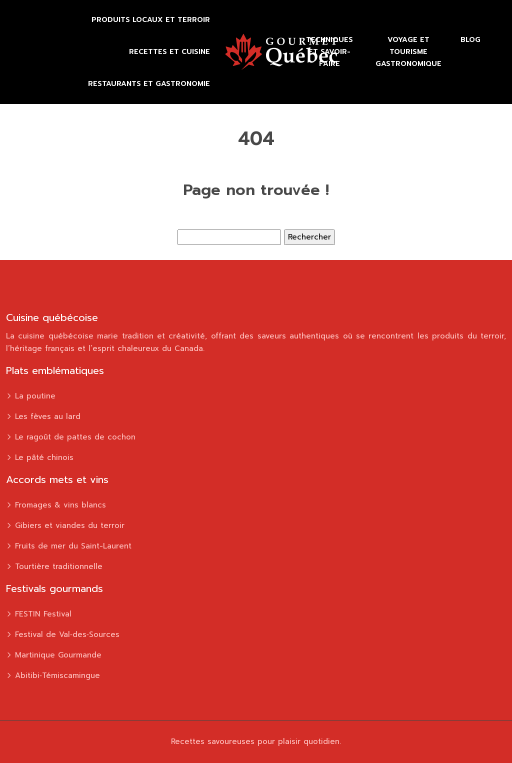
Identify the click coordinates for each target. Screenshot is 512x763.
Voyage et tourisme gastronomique (409, 51)
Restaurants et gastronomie (149, 83)
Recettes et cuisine (169, 51)
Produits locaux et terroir (151, 19)
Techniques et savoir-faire (329, 51)
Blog (470, 39)
